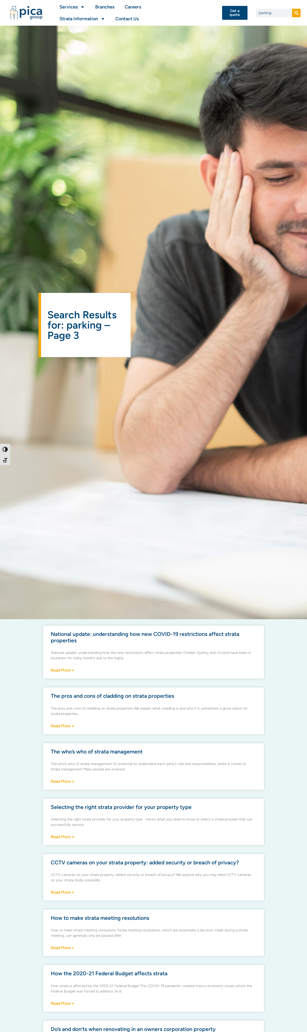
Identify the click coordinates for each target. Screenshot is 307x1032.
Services (72, 7)
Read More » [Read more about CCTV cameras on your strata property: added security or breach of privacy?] (62, 892)
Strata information (82, 19)
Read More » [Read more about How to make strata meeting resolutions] (62, 947)
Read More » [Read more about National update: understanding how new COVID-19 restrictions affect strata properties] (62, 670)
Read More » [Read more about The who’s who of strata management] (62, 781)
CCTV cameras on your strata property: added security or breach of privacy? (145, 862)
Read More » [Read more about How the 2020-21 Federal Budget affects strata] (62, 1003)
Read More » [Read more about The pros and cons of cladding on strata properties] (62, 725)
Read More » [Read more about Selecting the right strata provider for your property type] (62, 836)
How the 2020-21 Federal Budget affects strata (109, 973)
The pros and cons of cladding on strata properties (112, 696)
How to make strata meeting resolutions (100, 918)
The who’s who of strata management (97, 751)
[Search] (296, 13)
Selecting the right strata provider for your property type (121, 807)
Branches (104, 7)
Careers (133, 7)
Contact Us (127, 19)
